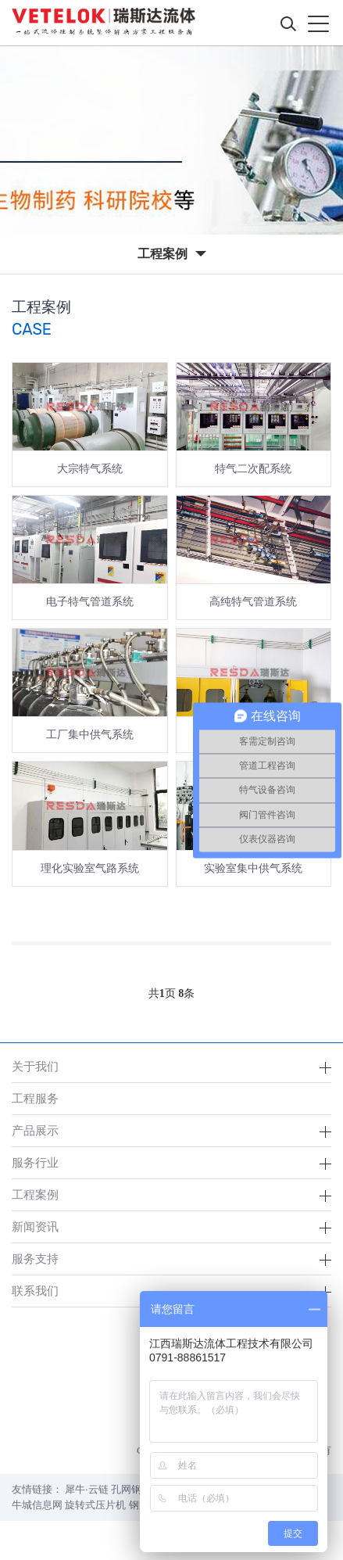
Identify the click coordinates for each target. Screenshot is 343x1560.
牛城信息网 (37, 1505)
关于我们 (35, 1066)
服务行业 (35, 1162)
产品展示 (35, 1130)
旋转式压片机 (95, 1505)
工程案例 (35, 1194)
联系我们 (35, 1290)
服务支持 (35, 1258)
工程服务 (35, 1098)
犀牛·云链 (86, 1489)
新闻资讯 (35, 1226)
